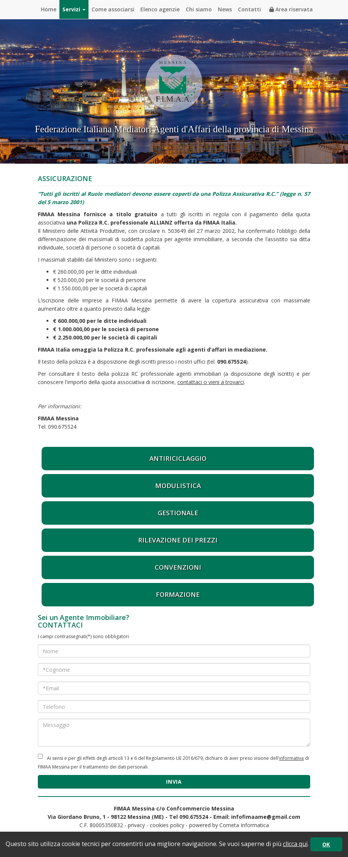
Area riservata (291, 9)
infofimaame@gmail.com (265, 816)
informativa (291, 758)
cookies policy (167, 825)
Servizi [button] (73, 9)
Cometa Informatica (244, 825)
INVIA (174, 781)
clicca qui (295, 844)
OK (326, 844)
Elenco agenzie (160, 9)
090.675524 (231, 361)
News (225, 9)
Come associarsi (113, 9)
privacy (136, 825)
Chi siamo (199, 9)
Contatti (249, 9)
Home (48, 9)
